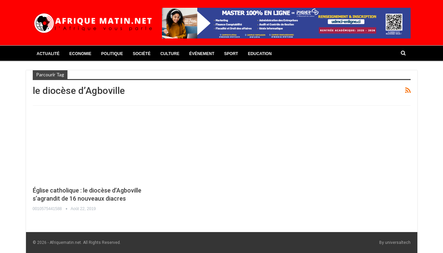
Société (142, 53)
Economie (80, 53)
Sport (231, 53)
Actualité (48, 53)
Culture (169, 53)
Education (260, 53)
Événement (202, 53)
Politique (112, 53)
